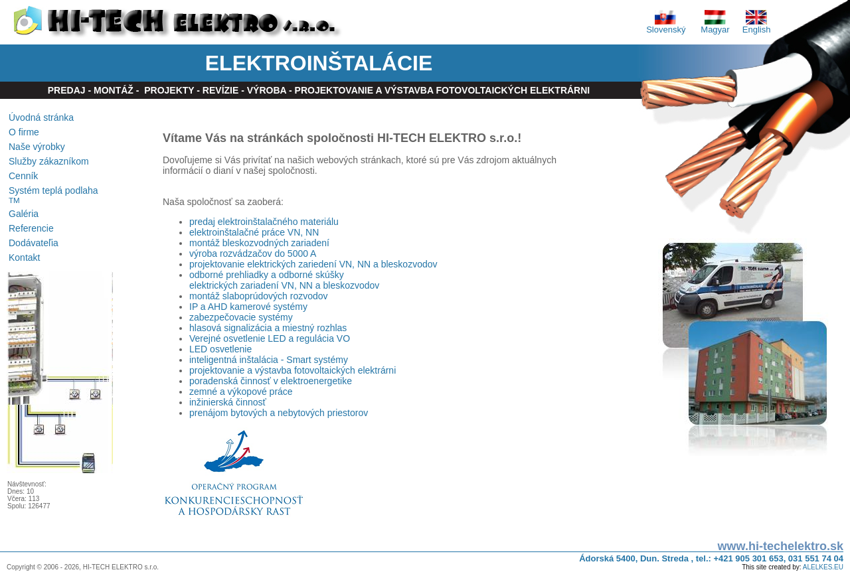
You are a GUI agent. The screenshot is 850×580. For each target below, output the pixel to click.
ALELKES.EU (823, 567)
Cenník (23, 176)
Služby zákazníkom (49, 161)
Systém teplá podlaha (53, 194)
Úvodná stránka (41, 117)
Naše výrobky (37, 146)
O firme (24, 132)
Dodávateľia (33, 243)
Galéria (24, 213)
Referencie (31, 228)
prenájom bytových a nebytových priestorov (278, 412)
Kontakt (24, 257)
